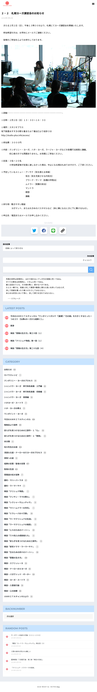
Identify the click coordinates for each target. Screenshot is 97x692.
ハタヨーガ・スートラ (15, 402)
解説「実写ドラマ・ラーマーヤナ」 (21, 546)
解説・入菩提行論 (14, 585)
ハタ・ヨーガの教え (15, 408)
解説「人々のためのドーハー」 (19, 530)
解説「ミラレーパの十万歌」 (18, 513)
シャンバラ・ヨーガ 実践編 (18, 397)
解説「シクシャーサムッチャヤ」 (20, 502)
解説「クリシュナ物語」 (16, 491)
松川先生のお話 (13, 447)
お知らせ (10, 369)
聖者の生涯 (11, 469)
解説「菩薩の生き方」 (15, 557)
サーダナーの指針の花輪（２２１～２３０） (26, 635)
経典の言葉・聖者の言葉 (16, 463)
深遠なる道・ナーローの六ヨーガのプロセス (25, 452)
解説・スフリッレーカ (15, 563)
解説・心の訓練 (13, 591)
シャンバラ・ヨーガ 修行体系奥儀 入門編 (25, 386)
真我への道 (11, 458)
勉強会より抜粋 (13, 424)
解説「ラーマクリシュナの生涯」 (20, 519)
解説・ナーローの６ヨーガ (17, 568)
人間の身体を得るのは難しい (21, 651)
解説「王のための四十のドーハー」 (21, 552)
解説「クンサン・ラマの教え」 (19, 496)
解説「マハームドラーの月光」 (19, 508)
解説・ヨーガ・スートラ (16, 579)
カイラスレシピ (13, 375)
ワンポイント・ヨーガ (15, 413)
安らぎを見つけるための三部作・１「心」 (24, 430)
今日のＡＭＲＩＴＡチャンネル (19, 419)
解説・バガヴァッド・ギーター (19, 574)
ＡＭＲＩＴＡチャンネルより (18, 596)
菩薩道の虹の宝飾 (14, 474)
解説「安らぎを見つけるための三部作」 (23, 541)
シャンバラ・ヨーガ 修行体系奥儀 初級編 (25, 391)
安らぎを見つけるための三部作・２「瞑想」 (25, 436)
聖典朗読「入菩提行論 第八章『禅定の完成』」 (27, 660)
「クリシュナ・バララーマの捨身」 (23, 668)
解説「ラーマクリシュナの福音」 (20, 524)
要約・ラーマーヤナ (15, 485)
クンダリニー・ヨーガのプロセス (20, 380)
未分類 (9, 441)
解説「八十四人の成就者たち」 (19, 535)
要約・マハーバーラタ (15, 480)
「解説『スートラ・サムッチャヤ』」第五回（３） (28, 643)
